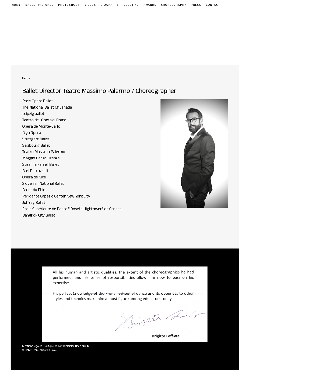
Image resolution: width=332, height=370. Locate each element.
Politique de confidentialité (59, 346)
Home (16, 5)
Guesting (131, 5)
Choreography (173, 5)
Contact (213, 5)
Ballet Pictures (39, 5)
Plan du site (82, 346)
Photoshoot (69, 5)
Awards (150, 5)
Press (196, 5)
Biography (110, 5)
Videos (90, 5)
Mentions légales (32, 346)
